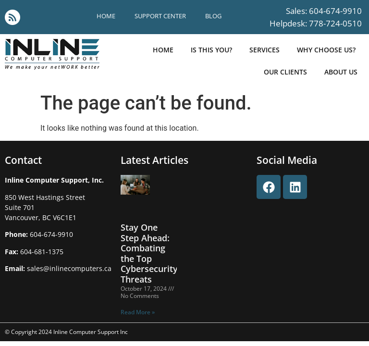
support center (160, 16)
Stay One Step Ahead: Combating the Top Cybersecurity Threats (149, 253)
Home (106, 16)
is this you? (211, 49)
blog (213, 16)
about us (340, 71)
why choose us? (326, 49)
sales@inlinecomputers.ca (69, 268)
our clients (285, 71)
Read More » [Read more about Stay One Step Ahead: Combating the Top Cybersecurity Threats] (138, 312)
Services (264, 49)
